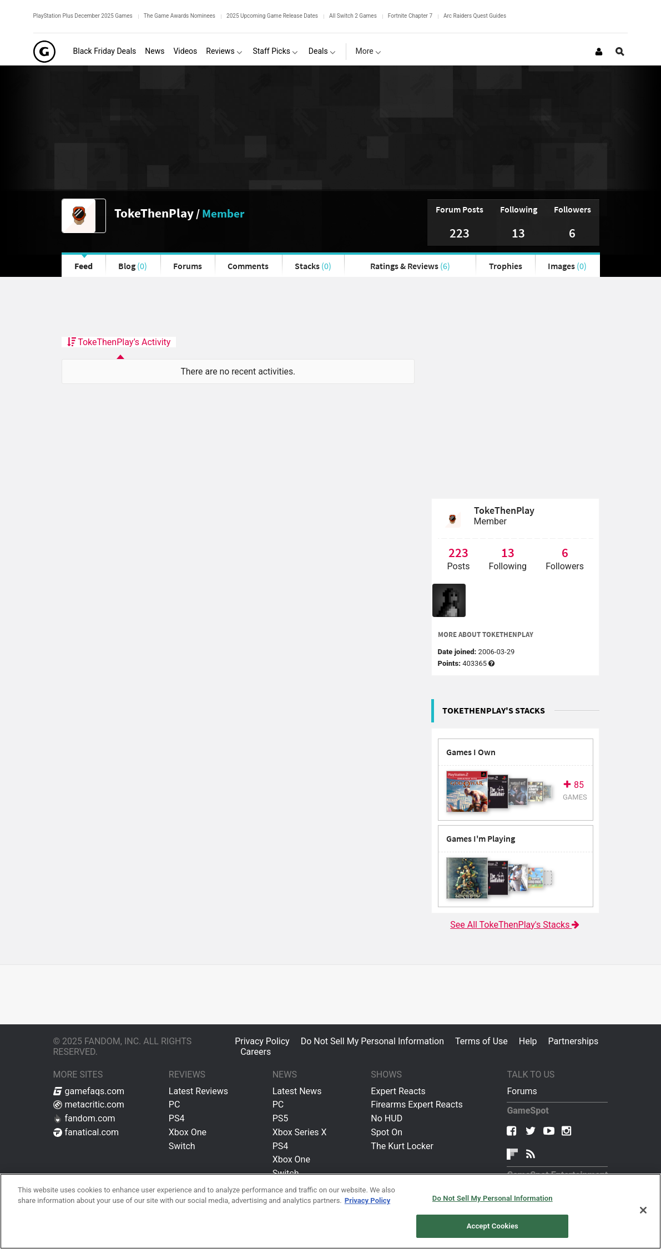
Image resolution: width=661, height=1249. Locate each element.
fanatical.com (86, 1132)
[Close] (643, 1210)
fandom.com (84, 1118)
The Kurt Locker (402, 1146)
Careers (255, 1051)
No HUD (386, 1118)
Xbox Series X (300, 1132)
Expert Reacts (398, 1091)
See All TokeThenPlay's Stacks (515, 924)
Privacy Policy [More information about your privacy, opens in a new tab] (367, 1200)
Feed (83, 265)
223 (460, 233)
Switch (182, 1146)
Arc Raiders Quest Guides (474, 16)
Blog (132, 265)
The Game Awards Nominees (179, 16)
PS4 (177, 1118)
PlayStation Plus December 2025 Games (83, 16)
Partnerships (573, 1041)
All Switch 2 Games (353, 16)
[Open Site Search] (620, 51)
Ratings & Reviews (410, 265)
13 (518, 233)
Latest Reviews (198, 1091)
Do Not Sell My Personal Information (372, 1041)
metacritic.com (88, 1104)
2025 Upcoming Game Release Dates (272, 16)
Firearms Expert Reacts (416, 1104)
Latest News (297, 1091)
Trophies (505, 265)
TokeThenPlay (154, 213)
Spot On (386, 1132)
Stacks (313, 265)
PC (174, 1104)
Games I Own (471, 752)
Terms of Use (481, 1041)
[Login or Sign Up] (598, 51)
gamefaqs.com (89, 1091)
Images (567, 265)
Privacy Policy (262, 1041)
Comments (248, 265)
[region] (330, 1211)
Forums (187, 265)
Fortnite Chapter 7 (410, 16)
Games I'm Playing (480, 838)
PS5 (281, 1118)
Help (528, 1041)
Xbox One (187, 1132)
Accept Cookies (492, 1226)
